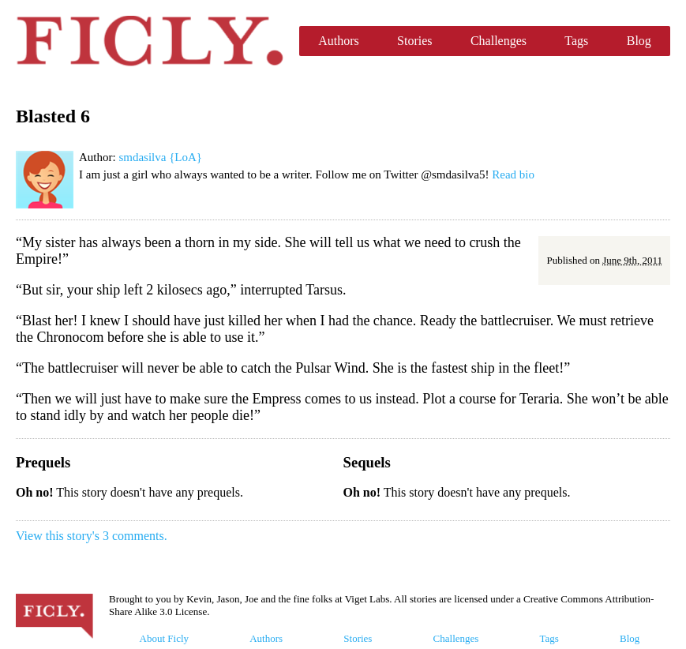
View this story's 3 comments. (91, 535)
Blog (639, 40)
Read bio (513, 174)
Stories (414, 40)
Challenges (498, 40)
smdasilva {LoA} (160, 157)
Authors (338, 40)
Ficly (149, 41)
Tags (576, 40)
